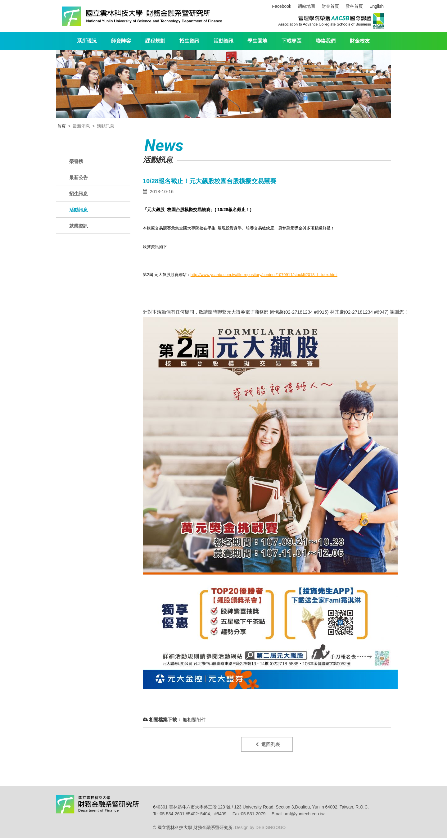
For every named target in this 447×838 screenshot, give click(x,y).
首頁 (61, 126)
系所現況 (87, 40)
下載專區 (291, 40)
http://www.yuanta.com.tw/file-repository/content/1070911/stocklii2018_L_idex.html (264, 274)
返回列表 (267, 744)
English (376, 6)
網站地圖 (306, 6)
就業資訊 (78, 226)
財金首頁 (330, 6)
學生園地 (257, 40)
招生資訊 (189, 40)
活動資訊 (223, 40)
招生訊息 (78, 193)
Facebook (281, 6)
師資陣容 (121, 40)
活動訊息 (78, 209)
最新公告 (78, 177)
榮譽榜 (76, 161)
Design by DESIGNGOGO (260, 827)
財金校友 (360, 40)
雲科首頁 (354, 6)
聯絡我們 (326, 40)
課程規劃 (155, 40)
